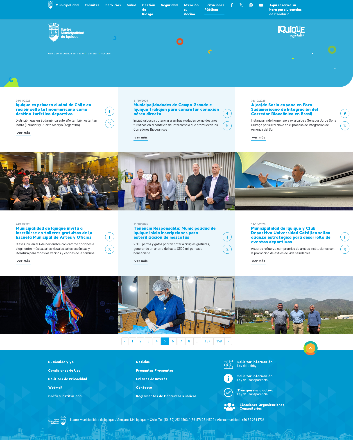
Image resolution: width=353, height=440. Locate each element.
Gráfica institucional (65, 396)
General (92, 53)
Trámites (92, 5)
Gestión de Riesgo (148, 9)
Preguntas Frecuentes (155, 370)
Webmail (55, 387)
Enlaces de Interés (151, 379)
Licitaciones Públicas (214, 7)
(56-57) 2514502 (202, 420)
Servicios (113, 5)
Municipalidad (67, 5)
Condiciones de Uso (64, 370)
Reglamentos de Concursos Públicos (166, 396)
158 (219, 341)
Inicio (80, 53)
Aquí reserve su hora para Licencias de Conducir (285, 9)
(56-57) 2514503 (176, 420)
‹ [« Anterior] (124, 341)
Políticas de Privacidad (67, 379)
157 (207, 341)
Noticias (106, 53)
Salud (131, 5)
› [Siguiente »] (228, 341)
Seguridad (169, 5)
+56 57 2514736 (253, 420)
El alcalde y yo (61, 362)
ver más (23, 133)
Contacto (144, 387)
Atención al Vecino (191, 9)
